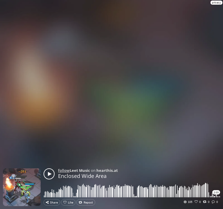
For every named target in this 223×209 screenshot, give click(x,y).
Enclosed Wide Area (82, 175)
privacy (216, 2)
